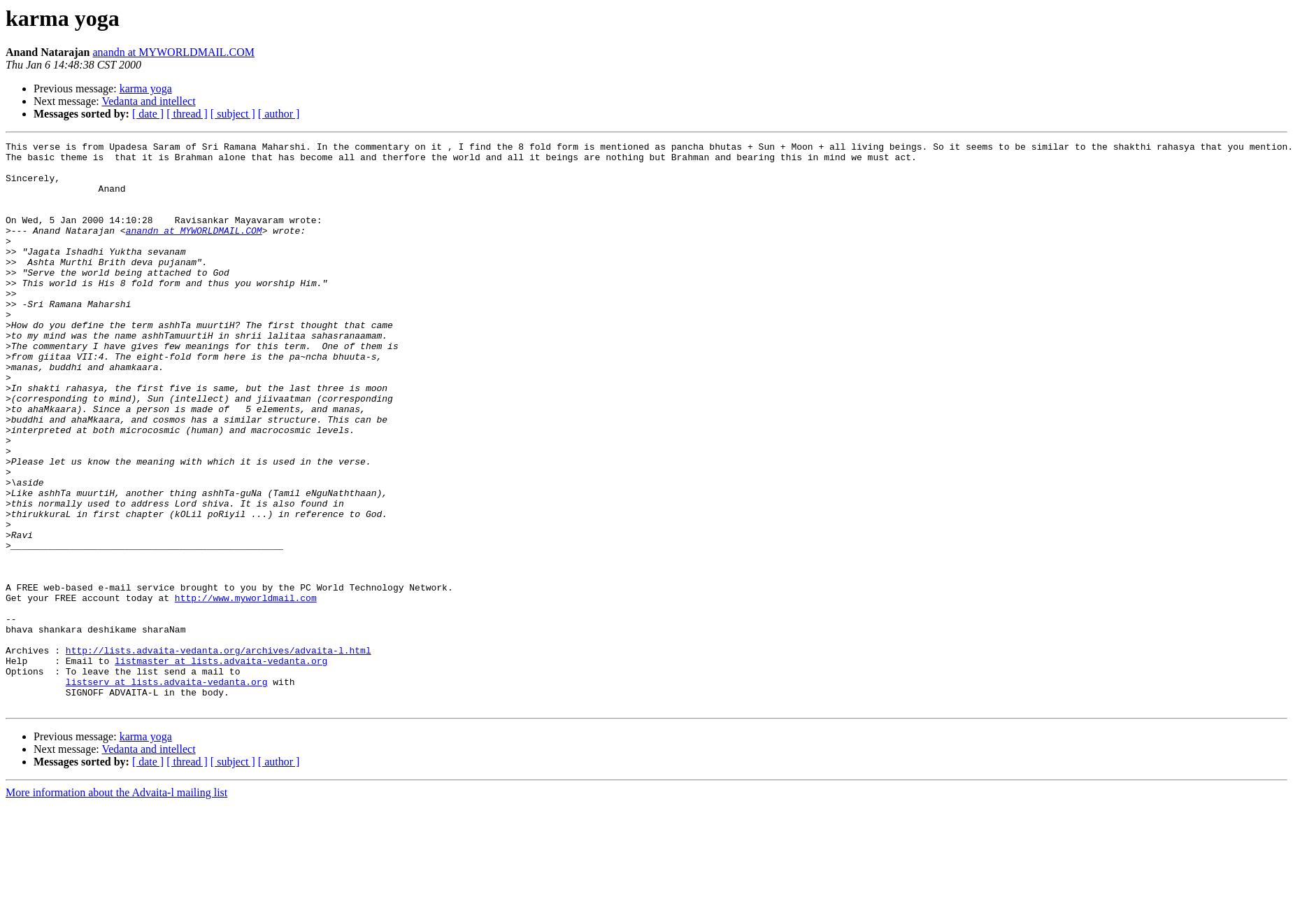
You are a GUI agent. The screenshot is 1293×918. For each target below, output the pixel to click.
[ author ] (279, 114)
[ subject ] (232, 114)
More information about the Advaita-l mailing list (116, 906)
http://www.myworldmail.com (246, 690)
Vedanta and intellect (148, 101)
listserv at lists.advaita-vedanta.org (167, 790)
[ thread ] (187, 114)
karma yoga (146, 88)
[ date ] (148, 114)
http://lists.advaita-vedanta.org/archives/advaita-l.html (218, 753)
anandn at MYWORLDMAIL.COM (173, 52)
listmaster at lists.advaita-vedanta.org (221, 765)
